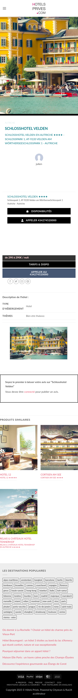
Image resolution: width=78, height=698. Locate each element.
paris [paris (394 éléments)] (63, 601)
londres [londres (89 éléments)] (17, 596)
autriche (10, 122)
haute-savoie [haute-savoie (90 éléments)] (17, 590)
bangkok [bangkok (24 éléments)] (38, 580)
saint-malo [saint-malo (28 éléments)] (66, 606)
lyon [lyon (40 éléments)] (36, 596)
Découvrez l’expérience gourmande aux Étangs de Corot (34, 663)
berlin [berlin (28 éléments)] (60, 580)
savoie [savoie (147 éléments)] (18, 612)
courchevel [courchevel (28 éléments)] (41, 585)
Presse (39, 682)
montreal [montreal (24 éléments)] (35, 601)
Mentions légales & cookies (23, 685)
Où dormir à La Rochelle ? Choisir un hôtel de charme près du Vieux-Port (37, 632)
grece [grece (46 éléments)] (6, 590)
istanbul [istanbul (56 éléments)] (43, 590)
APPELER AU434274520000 (39, 273)
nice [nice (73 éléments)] (56, 601)
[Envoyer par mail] (22, 281)
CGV (59, 682)
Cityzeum (57, 689)
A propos (21, 682)
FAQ (31, 682)
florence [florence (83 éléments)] (63, 585)
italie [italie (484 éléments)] (52, 590)
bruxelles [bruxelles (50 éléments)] (19, 585)
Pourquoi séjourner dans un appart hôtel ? (26, 651)
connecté (29, 391)
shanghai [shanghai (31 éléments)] (28, 612)
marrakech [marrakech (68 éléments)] (67, 596)
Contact (50, 682)
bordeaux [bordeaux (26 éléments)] (7, 585)
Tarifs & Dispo (39, 264)
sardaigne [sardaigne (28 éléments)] (7, 612)
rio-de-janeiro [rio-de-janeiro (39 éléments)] (44, 606)
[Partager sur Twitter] (16, 281)
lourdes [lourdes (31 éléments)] (27, 596)
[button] (4, 8)
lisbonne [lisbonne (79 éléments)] (7, 596)
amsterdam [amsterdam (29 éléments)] (26, 580)
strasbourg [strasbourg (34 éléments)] (40, 612)
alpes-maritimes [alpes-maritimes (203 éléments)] (10, 580)
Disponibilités (39, 211)
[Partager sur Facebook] (10, 281)
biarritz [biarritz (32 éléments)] (69, 580)
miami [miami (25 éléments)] (17, 601)
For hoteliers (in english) (57, 685)
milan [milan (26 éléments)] (25, 601)
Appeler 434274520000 (39, 220)
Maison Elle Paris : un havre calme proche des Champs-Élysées (38, 657)
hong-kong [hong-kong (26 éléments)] (31, 590)
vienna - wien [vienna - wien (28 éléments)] (9, 617)
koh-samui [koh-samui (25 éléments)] (62, 590)
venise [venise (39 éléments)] (62, 612)
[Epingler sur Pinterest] (28, 281)
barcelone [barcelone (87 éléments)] (49, 580)
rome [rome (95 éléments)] (56, 606)
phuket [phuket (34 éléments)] (6, 606)
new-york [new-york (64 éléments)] (47, 601)
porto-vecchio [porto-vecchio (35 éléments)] (19, 606)
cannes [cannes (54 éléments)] (29, 585)
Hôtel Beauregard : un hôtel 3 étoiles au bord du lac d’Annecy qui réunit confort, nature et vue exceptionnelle (37, 642)
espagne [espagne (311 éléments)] (53, 585)
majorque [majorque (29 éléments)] (55, 596)
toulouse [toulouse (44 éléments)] (52, 612)
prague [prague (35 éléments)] (32, 606)
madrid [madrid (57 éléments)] (44, 596)
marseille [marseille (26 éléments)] (7, 601)
